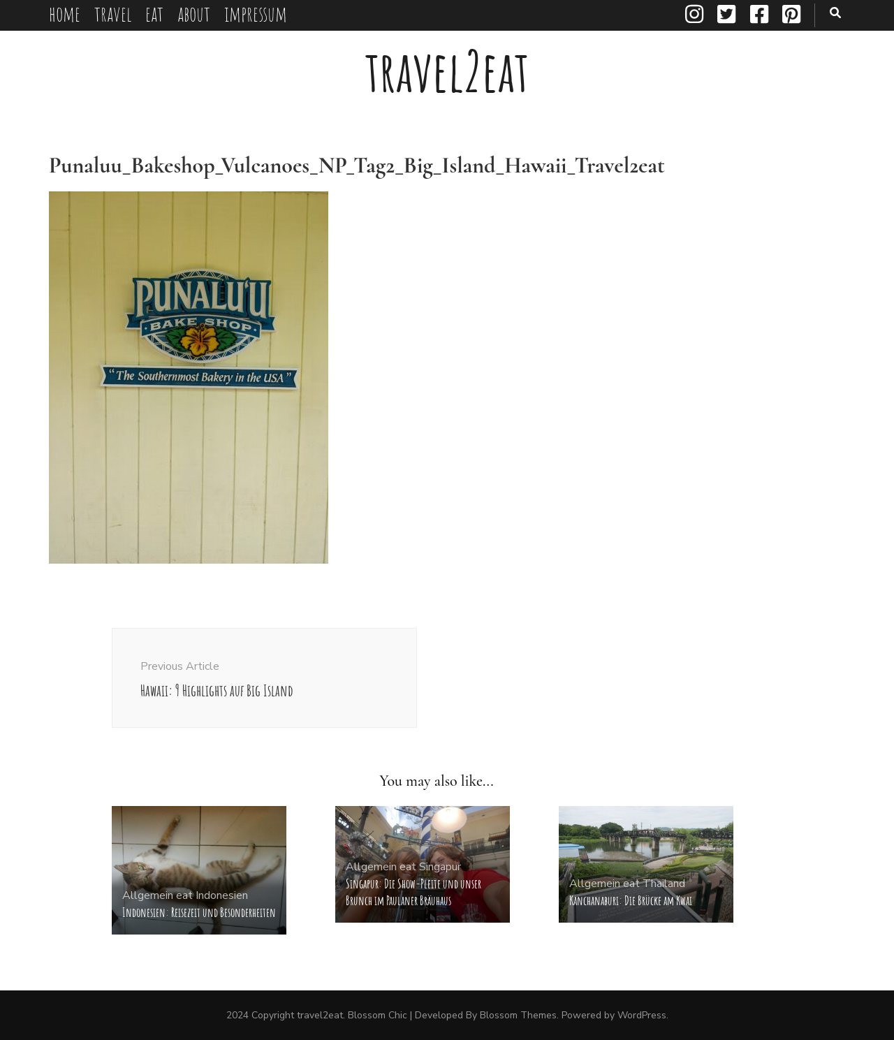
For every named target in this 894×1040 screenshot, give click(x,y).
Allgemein (147, 895)
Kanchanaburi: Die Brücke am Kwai (630, 900)
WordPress (641, 1015)
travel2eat (447, 71)
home (64, 14)
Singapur (440, 866)
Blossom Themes (518, 1015)
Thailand (664, 883)
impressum (255, 14)
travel (112, 14)
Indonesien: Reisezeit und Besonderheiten (199, 912)
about (193, 14)
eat (154, 14)
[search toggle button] (835, 13)
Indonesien (222, 895)
